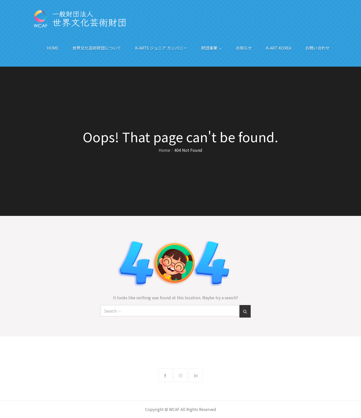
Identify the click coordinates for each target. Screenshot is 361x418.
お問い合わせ (317, 48)
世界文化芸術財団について (96, 48)
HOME (53, 48)
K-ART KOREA (278, 48)
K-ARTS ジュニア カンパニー (161, 48)
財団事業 (211, 48)
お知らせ (244, 48)
